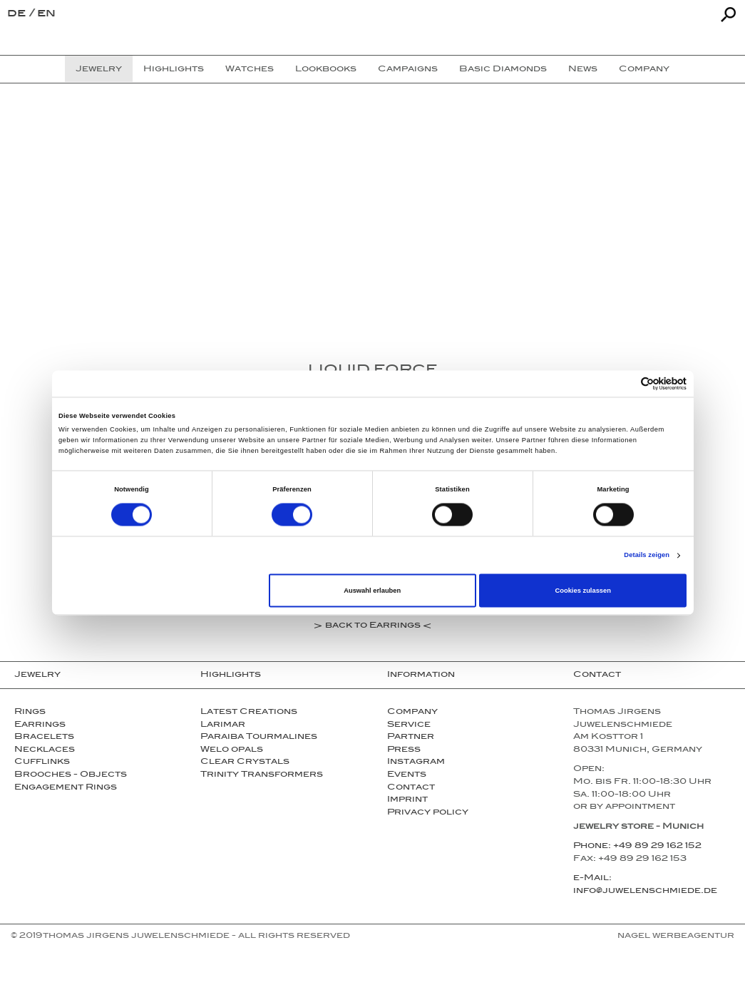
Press (404, 750)
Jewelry (37, 675)
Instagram (416, 762)
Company (412, 712)
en (46, 14)
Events (406, 775)
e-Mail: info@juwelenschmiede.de (645, 885)
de (18, 14)
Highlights (230, 675)
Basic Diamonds (503, 69)
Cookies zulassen (583, 590)
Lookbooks (325, 69)
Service (409, 725)
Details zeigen (646, 555)
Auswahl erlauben (372, 590)
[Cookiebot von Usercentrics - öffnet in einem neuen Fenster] (624, 383)
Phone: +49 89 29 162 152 (637, 846)
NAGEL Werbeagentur (675, 936)
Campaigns (408, 69)
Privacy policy (427, 813)
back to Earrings (373, 627)
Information (421, 675)
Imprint (407, 800)
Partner (410, 737)
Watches (249, 69)
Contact (411, 788)
